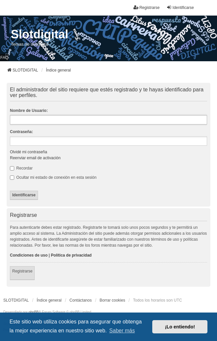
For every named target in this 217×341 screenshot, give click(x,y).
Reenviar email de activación (35, 158)
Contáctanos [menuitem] (80, 300)
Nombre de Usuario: (29, 110)
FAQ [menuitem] (4, 57)
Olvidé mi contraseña (28, 152)
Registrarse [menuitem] (146, 7)
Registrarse (22, 271)
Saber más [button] (122, 330)
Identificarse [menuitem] (180, 7)
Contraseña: (21, 131)
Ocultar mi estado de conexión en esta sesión (53, 177)
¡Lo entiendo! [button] (180, 326)
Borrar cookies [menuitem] (112, 300)
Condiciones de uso (29, 255)
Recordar (21, 168)
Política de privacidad (71, 255)
